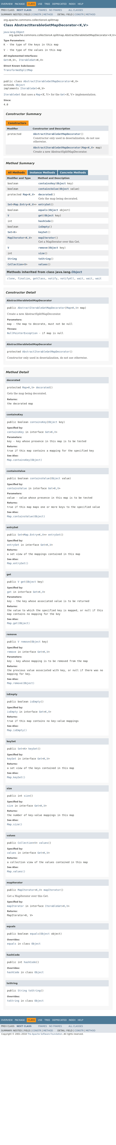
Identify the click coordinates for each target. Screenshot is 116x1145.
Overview (7, 4)
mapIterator (46, 237)
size (41, 253)
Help (80, 4)
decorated (45, 194)
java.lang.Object (14, 32)
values (43, 264)
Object (20, 84)
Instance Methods (42, 172)
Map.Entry (20, 204)
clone (11, 278)
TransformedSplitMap (18, 70)
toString (44, 258)
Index (72, 4)
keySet (43, 232)
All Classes (76, 10)
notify (52, 278)
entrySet (44, 204)
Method (48, 14)
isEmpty (43, 226)
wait (80, 278)
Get (6, 59)
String (12, 258)
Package (20, 4)
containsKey (46, 183)
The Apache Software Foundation (44, 1034)
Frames (42, 10)
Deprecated (59, 4)
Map (84, 147)
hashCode (44, 221)
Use (40, 4)
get (40, 215)
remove (43, 247)
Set (10, 204)
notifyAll (67, 278)
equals (43, 210)
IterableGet (27, 59)
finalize (24, 278)
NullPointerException (22, 333)
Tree (47, 4)
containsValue (48, 188)
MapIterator (16, 237)
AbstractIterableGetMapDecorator (47, 81)
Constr (36, 14)
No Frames (55, 10)
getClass (39, 278)
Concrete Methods (73, 172)
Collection (15, 264)
